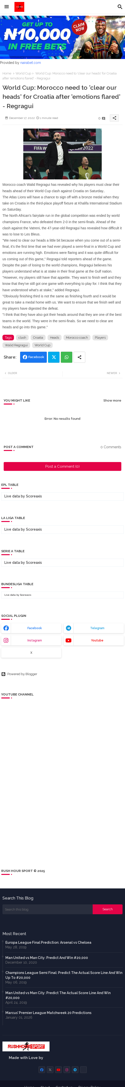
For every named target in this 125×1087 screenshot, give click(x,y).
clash (22, 337)
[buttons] (41, 1069)
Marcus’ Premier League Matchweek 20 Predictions (48, 1013)
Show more (112, 400)
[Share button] (79, 357)
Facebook (36, 357)
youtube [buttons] (97, 640)
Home (6, 73)
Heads (54, 337)
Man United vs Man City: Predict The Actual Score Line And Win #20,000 (58, 995)
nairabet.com (30, 63)
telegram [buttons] (97, 628)
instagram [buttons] (34, 640)
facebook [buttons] (34, 628)
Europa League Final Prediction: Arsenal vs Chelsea (48, 942)
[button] (120, 7)
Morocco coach (77, 337)
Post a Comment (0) (62, 466)
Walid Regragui (16, 345)
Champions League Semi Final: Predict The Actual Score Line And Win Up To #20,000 (63, 975)
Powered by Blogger (19, 674)
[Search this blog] (47, 909)
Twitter (54, 357)
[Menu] (6, 7)
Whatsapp (66, 357)
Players (100, 337)
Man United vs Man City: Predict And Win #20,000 (46, 958)
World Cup (23, 73)
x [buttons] (31, 652)
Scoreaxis (34, 496)
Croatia (38, 337)
